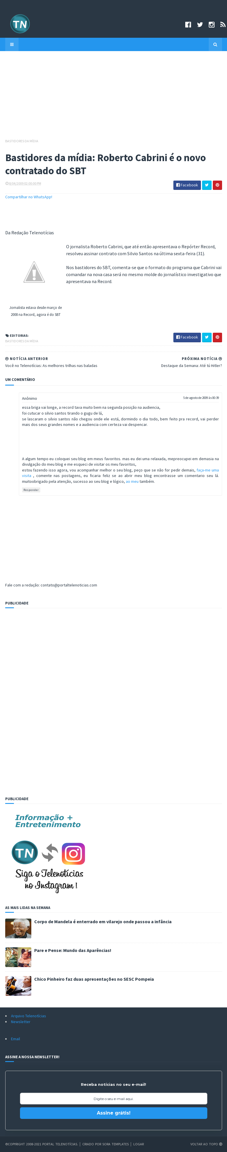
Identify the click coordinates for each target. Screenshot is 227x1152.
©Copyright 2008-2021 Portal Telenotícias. (41, 1144)
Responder (31, 490)
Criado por (92, 1144)
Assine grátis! (113, 1113)
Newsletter (20, 1021)
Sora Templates (115, 1144)
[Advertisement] (113, 97)
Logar (138, 1144)
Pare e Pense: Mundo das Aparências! (72, 950)
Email (15, 1038)
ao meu (132, 481)
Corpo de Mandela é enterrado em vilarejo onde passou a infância (103, 921)
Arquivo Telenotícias (28, 1015)
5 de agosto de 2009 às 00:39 (201, 398)
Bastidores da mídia (21, 141)
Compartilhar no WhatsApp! (28, 196)
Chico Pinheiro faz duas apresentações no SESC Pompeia (94, 979)
